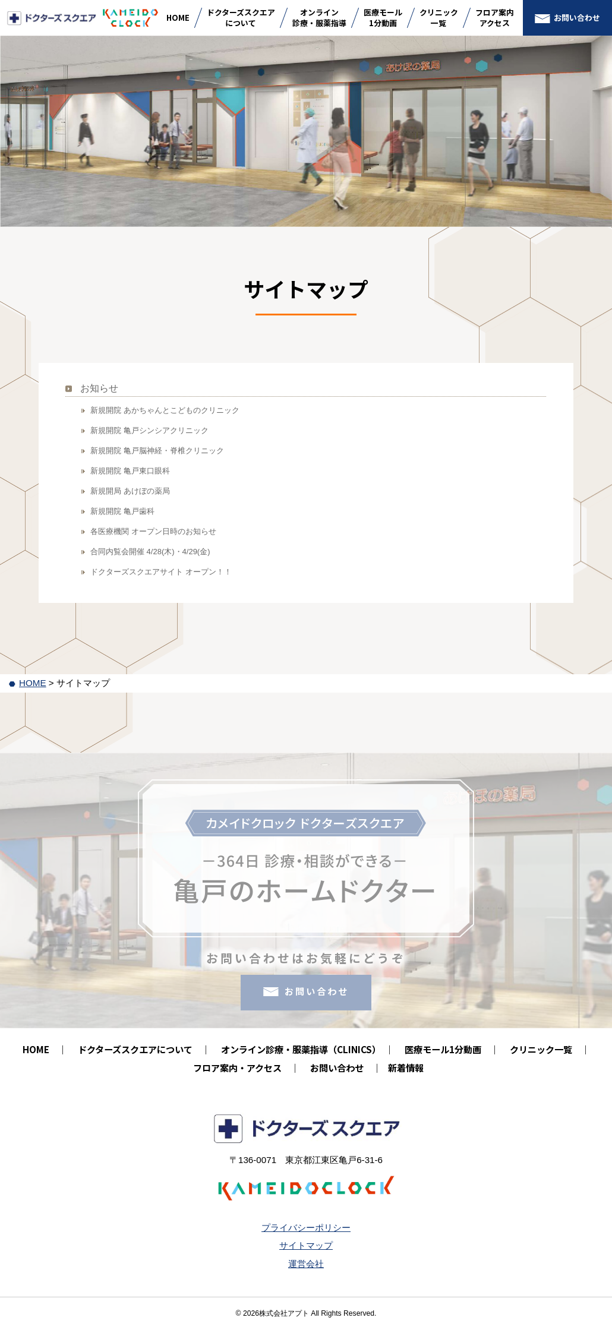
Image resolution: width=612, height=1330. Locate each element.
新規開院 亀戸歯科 (122, 511)
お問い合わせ (577, 17)
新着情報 (406, 1067)
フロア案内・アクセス (237, 1067)
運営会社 (306, 1264)
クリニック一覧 (438, 18)
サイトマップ (306, 1245)
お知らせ (99, 388)
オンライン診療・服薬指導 (319, 18)
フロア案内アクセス (494, 18)
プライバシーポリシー (306, 1227)
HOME (178, 17)
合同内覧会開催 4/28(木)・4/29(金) (150, 551)
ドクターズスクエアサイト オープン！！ (161, 571)
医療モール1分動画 (383, 18)
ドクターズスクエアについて (241, 18)
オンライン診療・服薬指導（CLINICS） (298, 1049)
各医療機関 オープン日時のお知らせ (153, 531)
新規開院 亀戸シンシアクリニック (149, 430)
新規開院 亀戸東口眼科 (130, 470)
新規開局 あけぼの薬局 (130, 490)
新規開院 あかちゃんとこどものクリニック (164, 410)
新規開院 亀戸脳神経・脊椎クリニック (157, 450)
